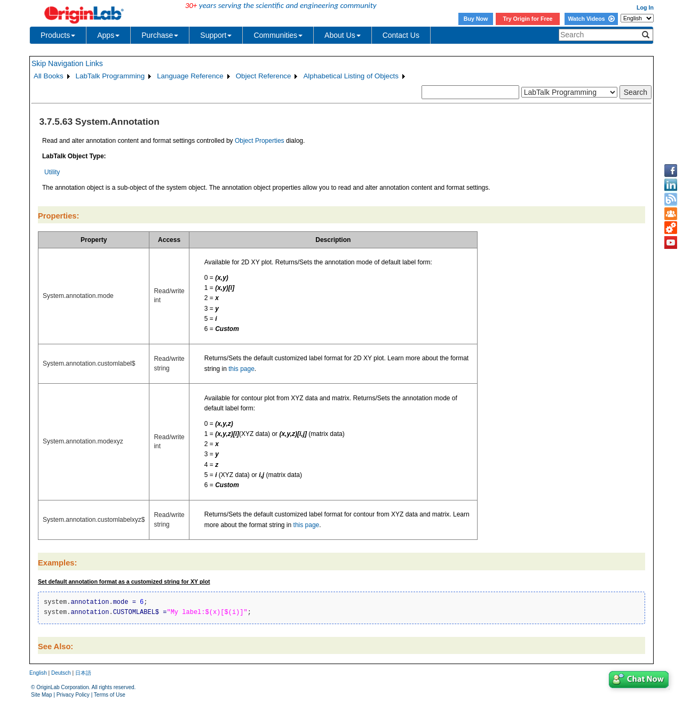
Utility (52, 172)
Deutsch (61, 673)
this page (241, 369)
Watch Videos (591, 18)
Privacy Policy (73, 695)
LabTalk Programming (110, 76)
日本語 (83, 673)
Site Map (41, 695)
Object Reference (263, 76)
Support (216, 35)
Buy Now (476, 18)
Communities (278, 35)
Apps (108, 35)
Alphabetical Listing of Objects (351, 76)
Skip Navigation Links (67, 63)
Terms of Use (109, 695)
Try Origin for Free (528, 18)
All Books (48, 76)
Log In (645, 7)
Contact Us (401, 35)
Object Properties (259, 140)
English (38, 673)
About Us (342, 35)
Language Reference (190, 76)
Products (58, 35)
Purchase (159, 35)
